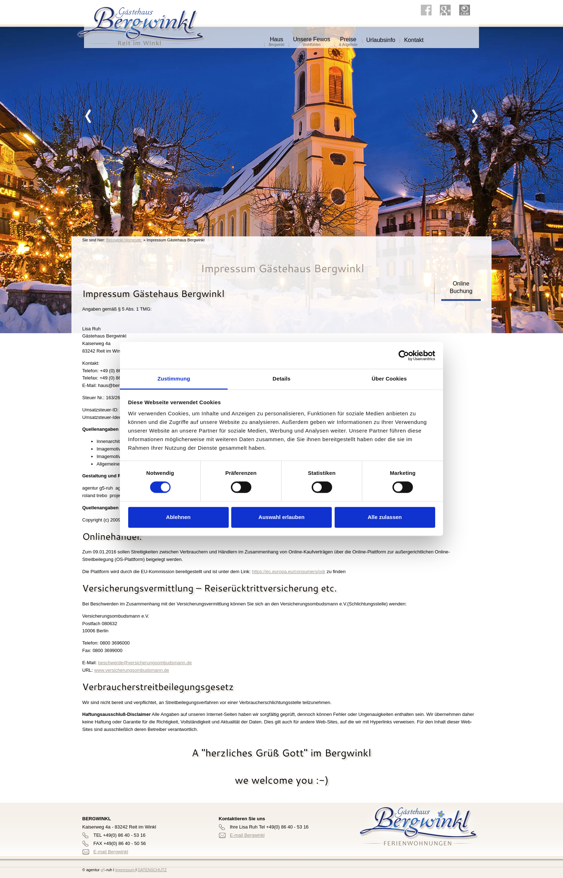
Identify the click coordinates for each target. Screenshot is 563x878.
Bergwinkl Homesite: (124, 240)
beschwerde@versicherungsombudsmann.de (145, 662)
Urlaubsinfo (380, 37)
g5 (102, 870)
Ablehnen (178, 517)
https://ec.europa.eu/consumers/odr (289, 571)
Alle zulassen (385, 517)
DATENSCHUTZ (152, 870)
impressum (125, 870)
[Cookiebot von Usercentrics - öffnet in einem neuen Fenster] (403, 355)
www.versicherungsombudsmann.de (131, 670)
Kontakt (413, 37)
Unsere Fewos (311, 36)
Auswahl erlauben (281, 517)
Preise (348, 36)
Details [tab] (281, 379)
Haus (276, 36)
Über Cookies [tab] (389, 379)
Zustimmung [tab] (174, 379)
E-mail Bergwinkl (110, 851)
